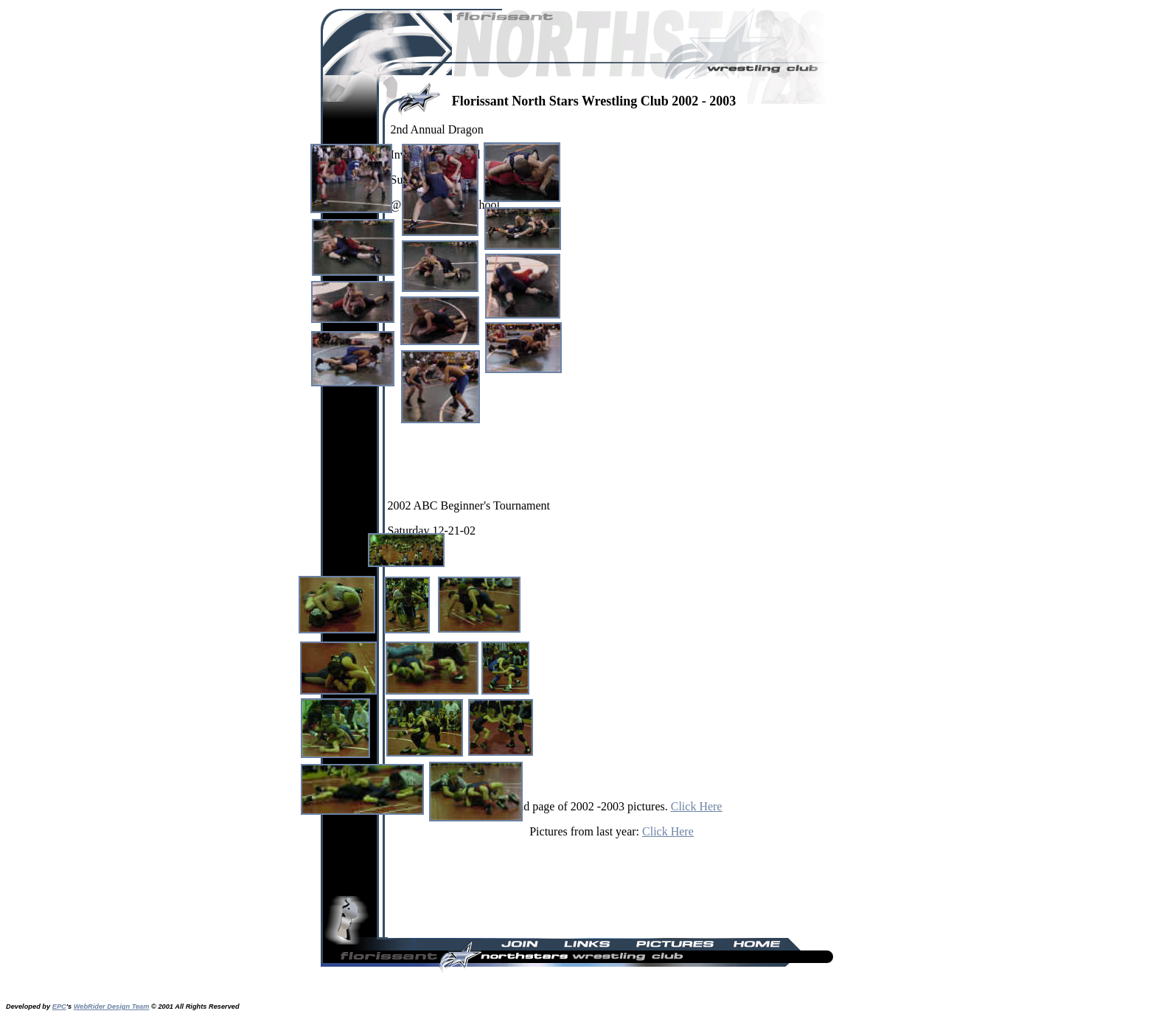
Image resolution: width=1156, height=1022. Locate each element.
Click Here (696, 806)
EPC (59, 1006)
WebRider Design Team (112, 1006)
